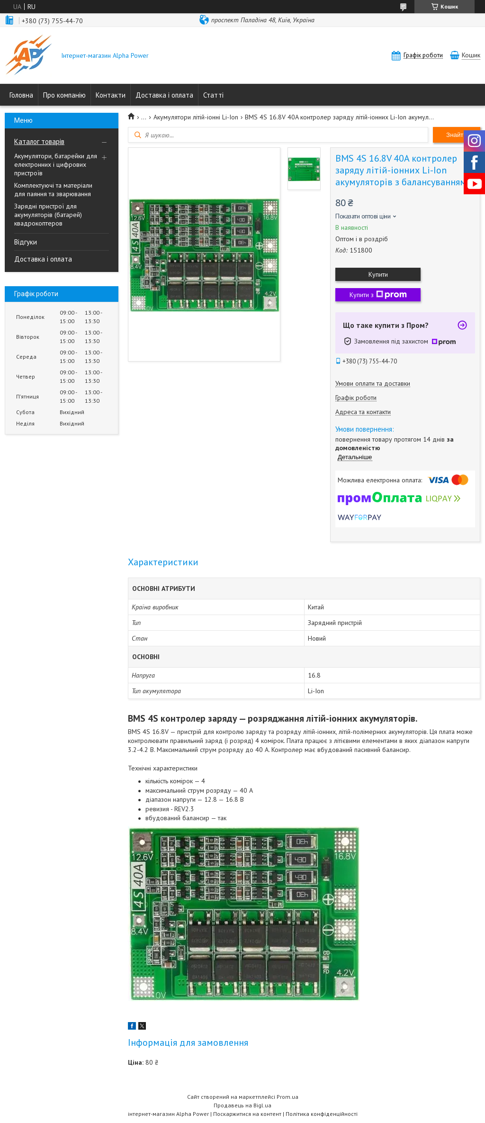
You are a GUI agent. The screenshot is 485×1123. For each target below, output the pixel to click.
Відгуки (25, 241)
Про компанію (64, 95)
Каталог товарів (39, 141)
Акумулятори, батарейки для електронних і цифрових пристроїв (55, 164)
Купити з (378, 294)
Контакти (111, 95)
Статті (213, 95)
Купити (378, 274)
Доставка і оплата (164, 95)
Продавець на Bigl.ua (242, 1105)
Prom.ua (287, 1096)
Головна (21, 95)
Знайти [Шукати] (456, 134)
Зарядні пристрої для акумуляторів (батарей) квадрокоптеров (48, 214)
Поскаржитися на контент (247, 1113)
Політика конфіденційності (322, 1113)
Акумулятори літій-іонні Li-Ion (195, 117)
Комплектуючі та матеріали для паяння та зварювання (53, 189)
